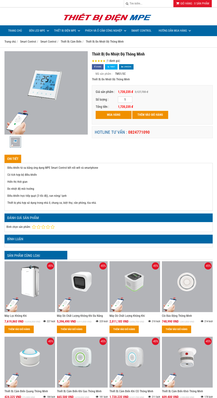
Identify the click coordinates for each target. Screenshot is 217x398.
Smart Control (141, 30)
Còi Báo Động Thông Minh (177, 316)
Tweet (111, 67)
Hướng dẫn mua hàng (173, 30)
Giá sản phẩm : (105, 92)
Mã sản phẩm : (104, 73)
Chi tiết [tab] (12, 159)
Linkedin (126, 67)
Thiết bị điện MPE (65, 30)
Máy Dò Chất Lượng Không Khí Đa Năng (80, 316)
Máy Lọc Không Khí (15, 316)
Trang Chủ (15, 30)
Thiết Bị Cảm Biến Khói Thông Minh (182, 391)
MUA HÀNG (113, 114)
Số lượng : (102, 99)
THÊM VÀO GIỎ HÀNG (150, 114)
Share (97, 67)
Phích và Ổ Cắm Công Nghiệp (103, 30)
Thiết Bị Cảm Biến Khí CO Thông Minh (131, 391)
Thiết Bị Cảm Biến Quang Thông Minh (26, 391)
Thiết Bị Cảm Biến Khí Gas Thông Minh (79, 391)
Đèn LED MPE (37, 30)
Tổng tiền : (102, 107)
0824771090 (139, 132)
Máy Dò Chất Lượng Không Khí (127, 316)
